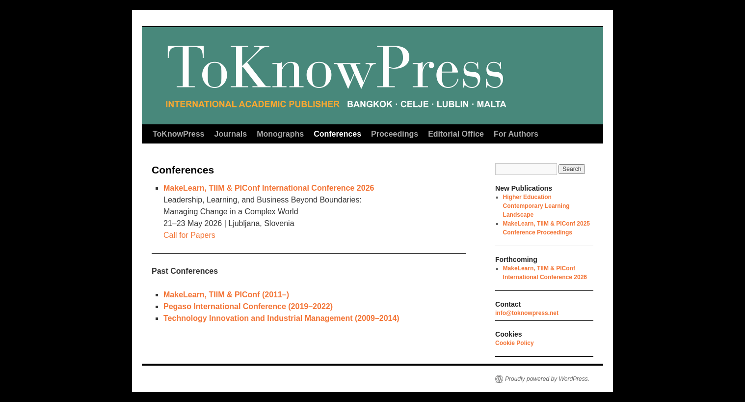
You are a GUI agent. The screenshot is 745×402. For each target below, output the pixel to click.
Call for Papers (189, 235)
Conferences (337, 134)
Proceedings (394, 134)
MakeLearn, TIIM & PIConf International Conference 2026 (268, 188)
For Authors (516, 134)
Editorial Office (456, 134)
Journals (230, 134)
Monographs (280, 134)
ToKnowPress (179, 134)
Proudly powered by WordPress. (547, 378)
